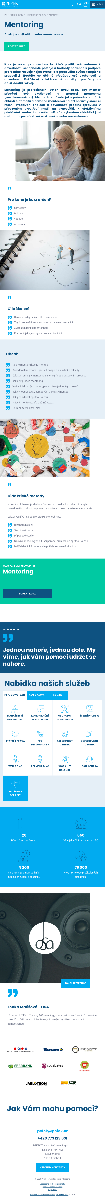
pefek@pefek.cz (52, 1130)
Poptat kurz (16, 46)
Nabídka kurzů (16, 15)
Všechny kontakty (52, 1167)
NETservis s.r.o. (62, 1195)
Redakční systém (37, 1195)
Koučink (57, 695)
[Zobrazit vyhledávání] (71, 4)
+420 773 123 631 (52, 1138)
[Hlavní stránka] (5, 14)
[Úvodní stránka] (10, 4)
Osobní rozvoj (37, 695)
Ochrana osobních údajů (52, 1187)
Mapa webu (52, 1190)
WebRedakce (49, 1195)
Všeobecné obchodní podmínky (52, 1184)
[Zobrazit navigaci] (97, 4)
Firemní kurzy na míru (36, 15)
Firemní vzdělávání (14, 695)
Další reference (75, 983)
